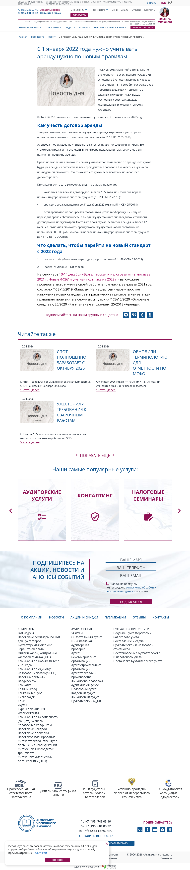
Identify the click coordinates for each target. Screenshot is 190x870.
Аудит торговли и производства (83, 675)
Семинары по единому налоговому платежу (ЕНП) (37, 671)
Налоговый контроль (33, 729)
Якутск (22, 705)
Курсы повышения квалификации (31, 711)
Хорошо (57, 860)
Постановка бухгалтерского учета (137, 661)
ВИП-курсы (79, 15)
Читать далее (30, 390)
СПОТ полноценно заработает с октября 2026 (71, 360)
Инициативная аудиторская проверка (82, 645)
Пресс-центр (98, 9)
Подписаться (131, 602)
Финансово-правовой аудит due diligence (87, 683)
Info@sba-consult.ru (96, 830)
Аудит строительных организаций (86, 667)
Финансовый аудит (85, 697)
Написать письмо (50, 12)
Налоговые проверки (33, 733)
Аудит (70, 27)
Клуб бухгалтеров (143, 27)
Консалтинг (54, 27)
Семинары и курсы (30, 27)
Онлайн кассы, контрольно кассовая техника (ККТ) (37, 655)
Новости (56, 617)
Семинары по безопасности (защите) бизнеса (38, 719)
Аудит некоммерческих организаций (83, 657)
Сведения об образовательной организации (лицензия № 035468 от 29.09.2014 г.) (73, 3)
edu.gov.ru (127, 2)
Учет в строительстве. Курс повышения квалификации (37, 743)
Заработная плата (31, 649)
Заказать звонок (50, 9)
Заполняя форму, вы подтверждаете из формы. (131, 587)
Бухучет (84, 27)
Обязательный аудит (86, 637)
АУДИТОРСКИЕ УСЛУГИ (82, 631)
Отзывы (136, 9)
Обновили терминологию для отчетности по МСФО (150, 362)
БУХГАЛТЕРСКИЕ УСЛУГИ (131, 629)
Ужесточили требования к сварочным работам (71, 412)
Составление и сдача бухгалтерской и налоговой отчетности (133, 645)
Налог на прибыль (31, 677)
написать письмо (116, 843)
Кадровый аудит (83, 693)
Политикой (40, 853)
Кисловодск (26, 697)
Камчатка (24, 685)
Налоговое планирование (110, 27)
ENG (163, 2)
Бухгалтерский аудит (86, 701)
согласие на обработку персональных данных (131, 589)
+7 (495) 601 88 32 (28, 12)
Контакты (149, 9)
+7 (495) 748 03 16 (28, 9)
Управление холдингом (35, 725)
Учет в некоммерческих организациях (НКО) (35, 759)
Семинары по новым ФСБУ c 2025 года (38, 663)
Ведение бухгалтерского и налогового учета (132, 635)
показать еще (95, 455)
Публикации (115, 617)
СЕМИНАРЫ (26, 629)
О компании (77, 9)
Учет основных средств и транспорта (36, 751)
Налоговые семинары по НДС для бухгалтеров (39, 639)
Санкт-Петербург (30, 693)
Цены (115, 9)
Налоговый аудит (83, 689)
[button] (10, 511)
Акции (124, 9)
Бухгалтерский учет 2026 (35, 645)
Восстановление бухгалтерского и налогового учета (136, 655)
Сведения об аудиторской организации (30, 3)
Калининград (27, 689)
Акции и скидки (84, 617)
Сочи (21, 701)
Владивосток (27, 681)
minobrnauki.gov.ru (112, 2)
